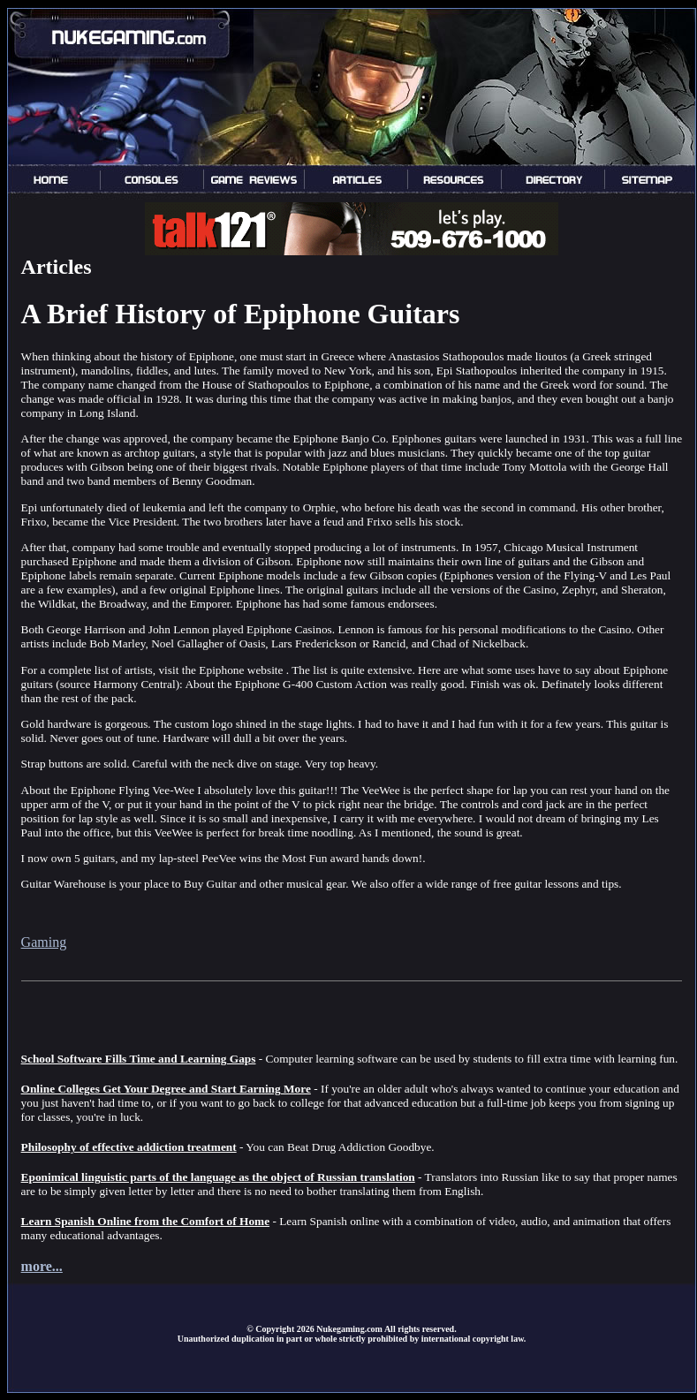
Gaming (44, 942)
